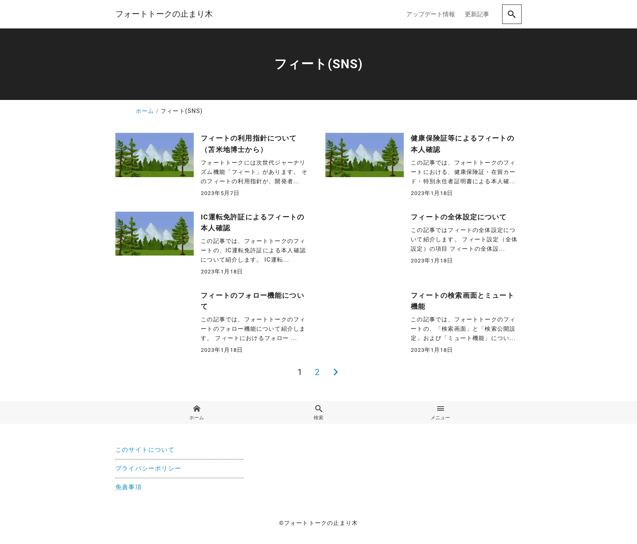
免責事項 (128, 488)
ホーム (196, 412)
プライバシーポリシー (148, 469)
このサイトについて (145, 450)
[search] (512, 14)
